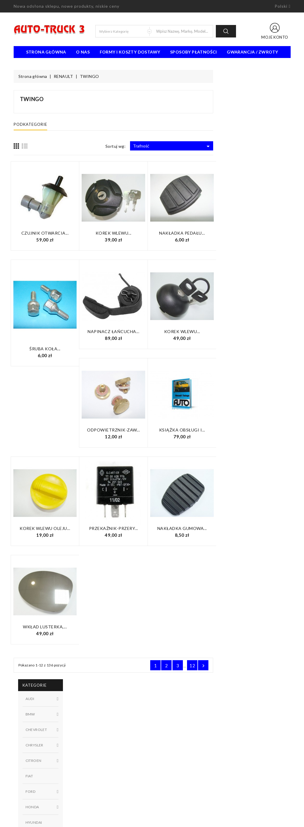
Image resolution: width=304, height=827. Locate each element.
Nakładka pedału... (259, 233)
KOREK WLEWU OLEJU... (122, 528)
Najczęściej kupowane (105, 741)
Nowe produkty (99, 732)
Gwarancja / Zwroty (252, 51)
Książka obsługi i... (259, 429)
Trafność (249, 146)
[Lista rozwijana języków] (282, 6)
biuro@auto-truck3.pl (41, 800)
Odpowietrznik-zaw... (190, 429)
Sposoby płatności (193, 51)
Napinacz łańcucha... (190, 331)
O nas (83, 51)
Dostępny (50, 307)
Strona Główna (46, 51)
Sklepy (162, 759)
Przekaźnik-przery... (190, 528)
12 (269, 665)
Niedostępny (50, 318)
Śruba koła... (122, 348)
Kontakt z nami (170, 741)
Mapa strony (168, 750)
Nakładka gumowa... (259, 528)
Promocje (93, 723)
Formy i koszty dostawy (130, 51)
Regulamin (165, 723)
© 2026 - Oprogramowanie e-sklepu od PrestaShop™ (152, 820)
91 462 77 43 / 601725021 (47, 791)
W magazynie (50, 327)
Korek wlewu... (191, 233)
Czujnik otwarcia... (122, 233)
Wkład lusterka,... (122, 626)
